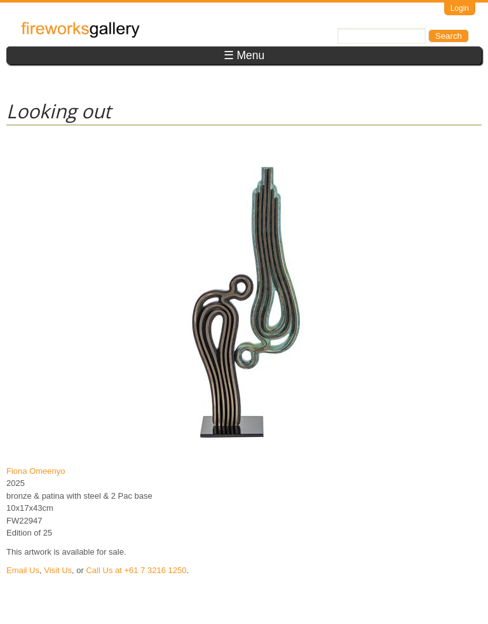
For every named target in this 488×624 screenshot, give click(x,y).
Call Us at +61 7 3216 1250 (136, 570)
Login (460, 8)
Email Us (22, 570)
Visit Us (58, 570)
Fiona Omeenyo (35, 471)
